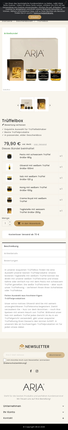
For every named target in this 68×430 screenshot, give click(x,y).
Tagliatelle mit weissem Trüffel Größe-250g (32, 211)
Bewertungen (11, 260)
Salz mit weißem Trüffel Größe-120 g (32, 178)
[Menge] (5, 223)
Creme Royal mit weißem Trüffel (33, 200)
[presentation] (18, 105)
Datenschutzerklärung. (43, 13)
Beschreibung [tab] (11, 246)
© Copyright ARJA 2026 (34, 427)
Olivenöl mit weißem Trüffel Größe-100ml (35, 167)
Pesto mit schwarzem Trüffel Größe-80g (35, 156)
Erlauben (34, 17)
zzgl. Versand (40, 144)
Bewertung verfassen (14, 125)
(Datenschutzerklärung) (15, 363)
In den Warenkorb (29, 223)
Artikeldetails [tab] (11, 253)
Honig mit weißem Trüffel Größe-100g (33, 189)
